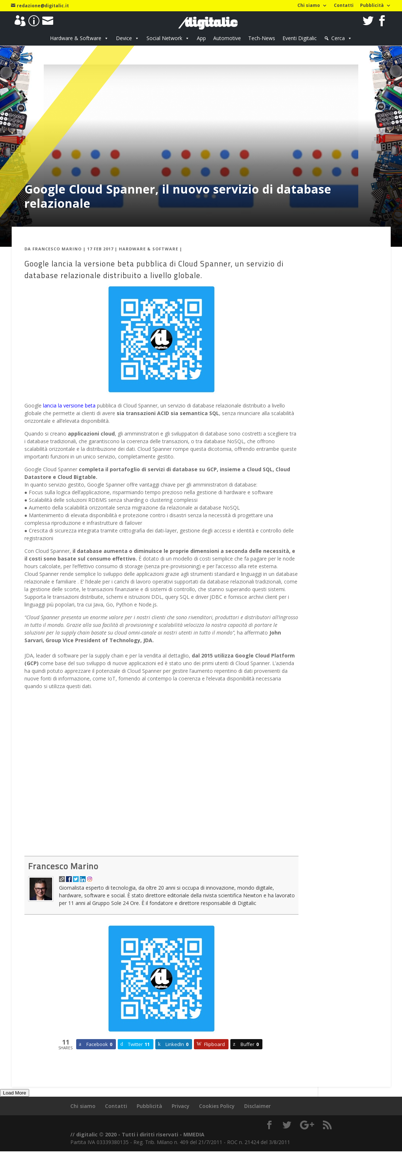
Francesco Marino (57, 248)
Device (124, 38)
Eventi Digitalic (299, 38)
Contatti (344, 5)
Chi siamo (308, 5)
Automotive (227, 38)
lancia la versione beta (69, 405)
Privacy (181, 1106)
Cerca (338, 38)
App (201, 38)
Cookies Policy (217, 1106)
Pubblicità (372, 5)
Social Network (164, 38)
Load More (14, 1093)
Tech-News (261, 38)
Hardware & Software (75, 38)
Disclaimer (257, 1106)
